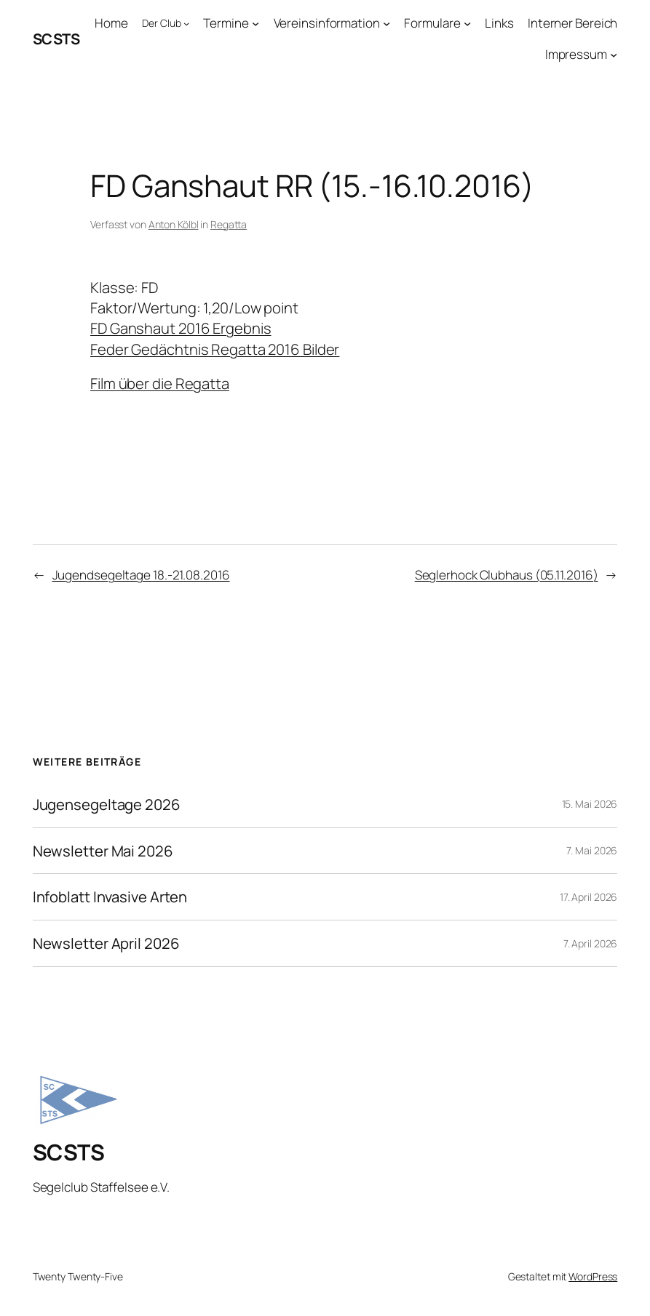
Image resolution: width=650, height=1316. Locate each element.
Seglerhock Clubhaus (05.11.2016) (506, 574)
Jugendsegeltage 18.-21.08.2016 (141, 574)
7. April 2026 (590, 943)
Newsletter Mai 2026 (103, 851)
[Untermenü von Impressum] (613, 54)
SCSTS (56, 38)
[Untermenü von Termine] (255, 23)
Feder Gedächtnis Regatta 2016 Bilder (214, 349)
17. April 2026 (589, 897)
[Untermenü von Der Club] (186, 23)
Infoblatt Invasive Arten (110, 896)
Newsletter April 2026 (106, 943)
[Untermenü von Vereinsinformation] (386, 23)
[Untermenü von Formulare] (467, 23)
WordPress (592, 1276)
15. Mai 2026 (590, 804)
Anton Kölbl (173, 224)
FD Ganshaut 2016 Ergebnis (181, 328)
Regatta (228, 224)
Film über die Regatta (159, 383)
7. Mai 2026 (591, 850)
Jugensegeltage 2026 (107, 804)
